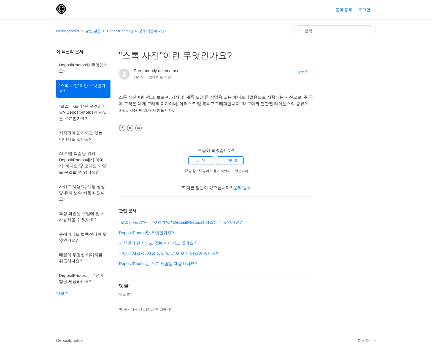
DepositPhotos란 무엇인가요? (83, 67)
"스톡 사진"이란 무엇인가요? (82, 88)
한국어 (364, 340)
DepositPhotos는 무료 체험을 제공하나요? (82, 278)
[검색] (334, 30)
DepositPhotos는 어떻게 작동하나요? (136, 31)
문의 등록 (344, 9)
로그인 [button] (364, 9)
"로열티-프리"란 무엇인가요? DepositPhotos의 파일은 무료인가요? (83, 112)
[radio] (200, 160)
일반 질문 (93, 31)
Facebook (122, 128)
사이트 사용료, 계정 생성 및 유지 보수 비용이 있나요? (82, 192)
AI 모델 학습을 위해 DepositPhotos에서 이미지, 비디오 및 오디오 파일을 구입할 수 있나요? (82, 162)
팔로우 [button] (302, 72)
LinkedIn (138, 128)
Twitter (130, 128)
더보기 (62, 293)
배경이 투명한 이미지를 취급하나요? (80, 257)
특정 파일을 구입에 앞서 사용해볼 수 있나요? (81, 216)
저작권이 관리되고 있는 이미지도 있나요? (80, 135)
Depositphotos (67, 31)
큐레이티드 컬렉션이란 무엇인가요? (83, 237)
